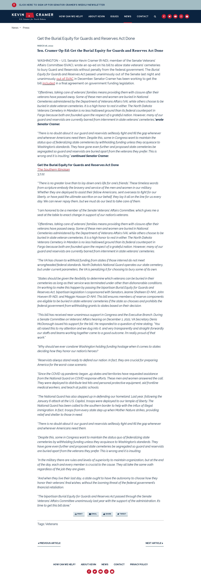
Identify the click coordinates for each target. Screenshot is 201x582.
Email (93, 514)
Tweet (121, 514)
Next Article (154, 543)
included (48, 83)
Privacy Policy (139, 564)
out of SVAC (65, 79)
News (127, 16)
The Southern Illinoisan (53, 169)
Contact (143, 16)
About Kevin (96, 16)
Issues (114, 16)
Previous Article (49, 543)
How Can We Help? (71, 16)
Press (26, 27)
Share (107, 514)
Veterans (51, 524)
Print (79, 514)
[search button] (155, 16)
